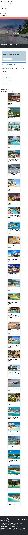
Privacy (20, 523)
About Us (2, 523)
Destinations (4, 44)
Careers (16, 523)
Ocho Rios (19, 45)
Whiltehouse (16, 47)
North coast (14, 45)
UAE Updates (14, 18)
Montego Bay (4, 45)
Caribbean (10, 44)
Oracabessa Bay (4, 47)
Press (12, 523)
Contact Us (7, 523)
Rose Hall (11, 47)
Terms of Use (3, 524)
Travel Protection (11, 524)
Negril (9, 45)
